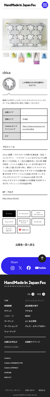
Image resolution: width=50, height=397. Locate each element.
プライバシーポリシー (13, 390)
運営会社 (42, 390)
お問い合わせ (30, 390)
